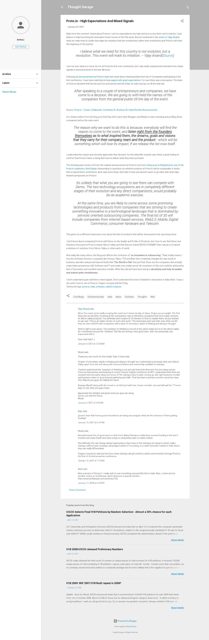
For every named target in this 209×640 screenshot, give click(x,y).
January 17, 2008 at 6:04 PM (91, 483)
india (93, 286)
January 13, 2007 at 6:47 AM (91, 422)
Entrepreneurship (96, 297)
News (118, 297)
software (100, 286)
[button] (182, 21)
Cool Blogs (78, 297)
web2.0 (109, 286)
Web (153, 297)
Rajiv (80, 411)
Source (168, 55)
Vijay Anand (83, 309)
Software (129, 297)
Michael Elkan (131, 626)
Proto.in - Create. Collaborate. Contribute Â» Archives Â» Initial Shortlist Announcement (115, 110)
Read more (177, 540)
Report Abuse (9, 91)
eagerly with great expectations (126, 80)
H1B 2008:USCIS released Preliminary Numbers (94, 549)
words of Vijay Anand (169, 37)
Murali (20, 40)
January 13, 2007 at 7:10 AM (91, 460)
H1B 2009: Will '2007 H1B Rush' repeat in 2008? (93, 583)
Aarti (80, 469)
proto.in (86, 286)
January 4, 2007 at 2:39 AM (90, 402)
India (110, 297)
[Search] (188, 7)
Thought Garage (80, 7)
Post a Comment (77, 490)
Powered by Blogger (125, 621)
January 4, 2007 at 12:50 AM (91, 343)
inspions (117, 286)
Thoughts (142, 297)
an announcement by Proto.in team (92, 76)
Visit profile (20, 47)
